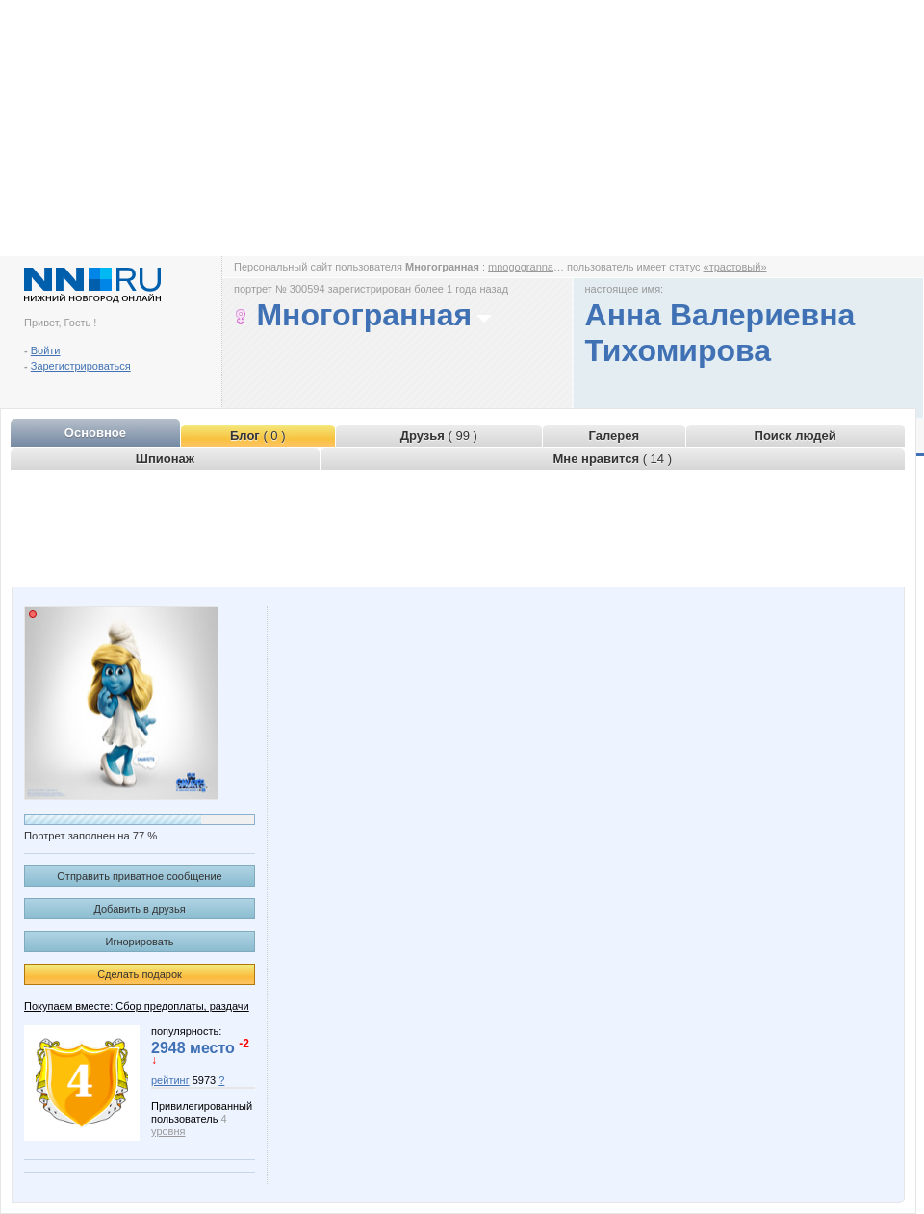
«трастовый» (735, 266)
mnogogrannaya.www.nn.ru (552, 266)
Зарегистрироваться (81, 366)
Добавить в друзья (139, 909)
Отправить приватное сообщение (139, 876)
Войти (46, 350)
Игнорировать (140, 941)
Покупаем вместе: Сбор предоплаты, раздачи (136, 1006)
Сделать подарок (139, 974)
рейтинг (170, 1080)
